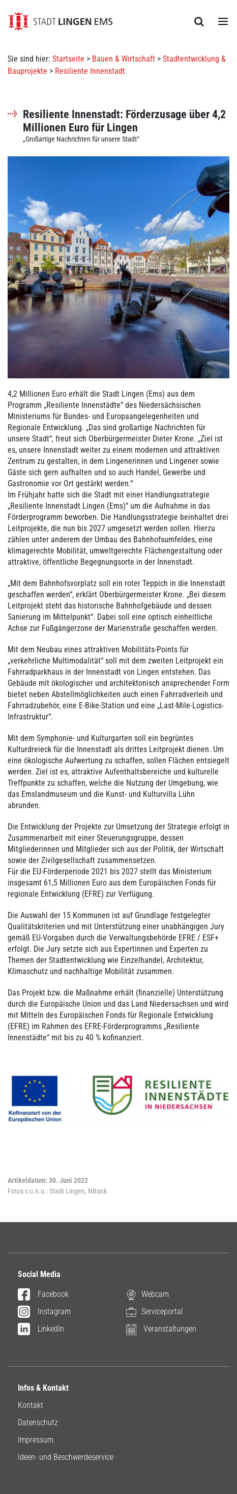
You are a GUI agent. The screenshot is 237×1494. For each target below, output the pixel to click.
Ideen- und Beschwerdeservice (65, 1457)
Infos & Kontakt (43, 1388)
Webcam (147, 1294)
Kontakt (30, 1405)
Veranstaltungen (161, 1329)
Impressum (35, 1440)
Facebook (43, 1295)
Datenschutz (38, 1422)
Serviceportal (154, 1311)
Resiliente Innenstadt (90, 71)
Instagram (44, 1312)
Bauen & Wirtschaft (123, 59)
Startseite (68, 59)
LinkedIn (41, 1329)
